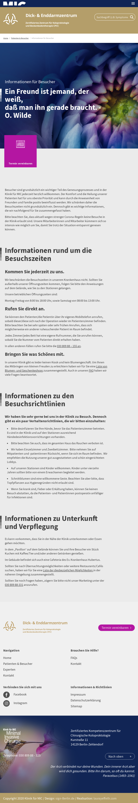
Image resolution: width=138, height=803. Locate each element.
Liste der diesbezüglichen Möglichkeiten (68, 567)
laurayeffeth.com (105, 795)
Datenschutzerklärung (86, 697)
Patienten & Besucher (17, 660)
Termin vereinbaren (116, 624)
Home (7, 654)
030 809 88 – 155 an (69, 343)
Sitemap (76, 703)
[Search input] (112, 17)
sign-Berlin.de (65, 795)
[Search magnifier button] (132, 17)
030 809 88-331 (14, 581)
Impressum (78, 691)
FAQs (74, 654)
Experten (9, 666)
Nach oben (119, 753)
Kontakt (8, 672)
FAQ (91, 367)
